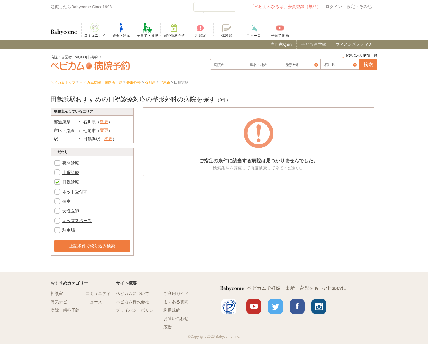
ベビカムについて (132, 293)
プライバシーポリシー (137, 310)
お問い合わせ (175, 318)
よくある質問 (175, 301)
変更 (104, 121)
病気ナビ (59, 301)
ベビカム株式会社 (132, 301)
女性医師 (70, 210)
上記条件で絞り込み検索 (92, 246)
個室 (66, 201)
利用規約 (171, 310)
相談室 (57, 293)
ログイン (333, 6)
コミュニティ (98, 293)
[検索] (214, 7)
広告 (167, 326)
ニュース (94, 301)
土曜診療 (70, 172)
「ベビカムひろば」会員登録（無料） (285, 6)
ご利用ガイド (175, 293)
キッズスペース (77, 220)
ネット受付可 (74, 191)
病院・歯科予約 (65, 310)
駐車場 (68, 230)
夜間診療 (70, 163)
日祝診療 (70, 182)
